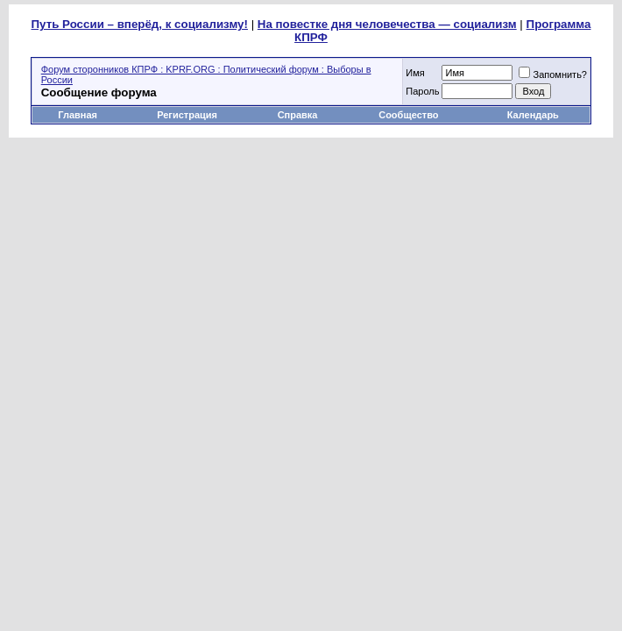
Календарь (533, 115)
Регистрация (187, 115)
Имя (415, 72)
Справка (298, 115)
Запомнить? (553, 74)
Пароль (422, 91)
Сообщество (409, 115)
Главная (77, 115)
